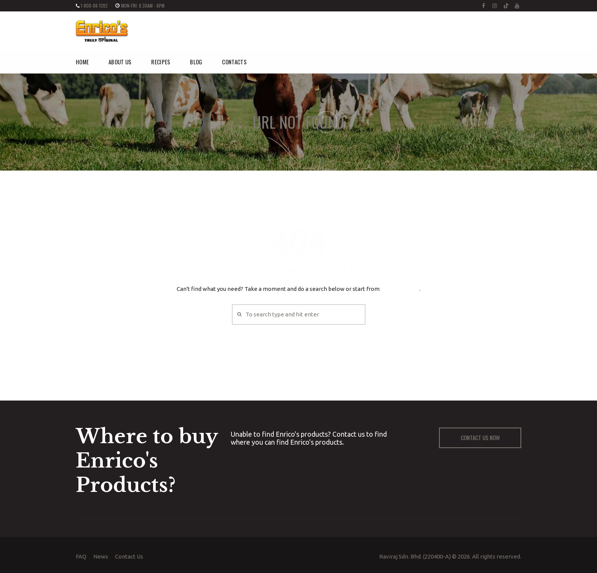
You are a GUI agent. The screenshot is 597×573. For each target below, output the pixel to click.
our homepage (400, 289)
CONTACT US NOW (480, 437)
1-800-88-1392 (94, 5)
